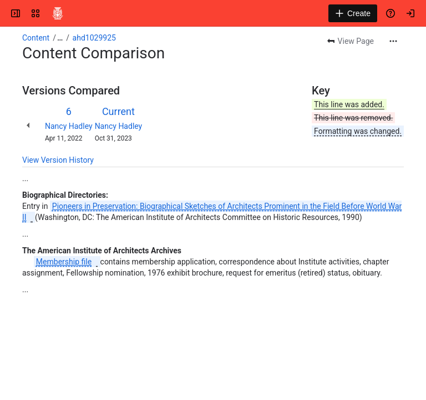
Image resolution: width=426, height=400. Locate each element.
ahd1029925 (94, 37)
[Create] (352, 13)
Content (35, 37)
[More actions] (393, 41)
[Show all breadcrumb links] (60, 37)
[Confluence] (58, 13)
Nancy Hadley (69, 126)
